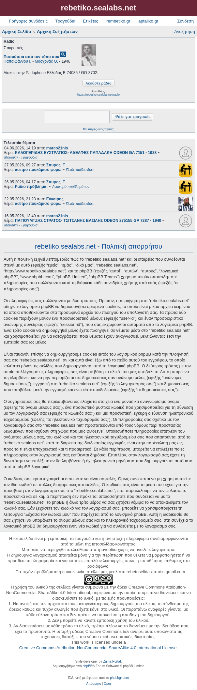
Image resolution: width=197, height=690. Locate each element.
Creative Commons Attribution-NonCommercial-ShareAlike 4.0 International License (98, 647)
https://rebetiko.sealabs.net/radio (98, 94)
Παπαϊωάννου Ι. (17, 61)
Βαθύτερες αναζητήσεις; (98, 129)
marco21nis (57, 148)
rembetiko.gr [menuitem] (118, 21)
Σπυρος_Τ (55, 165)
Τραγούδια (65, 21)
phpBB (87, 666)
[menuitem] (93, 684)
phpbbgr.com (119, 678)
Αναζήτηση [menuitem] (184, 31)
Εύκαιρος (55, 199)
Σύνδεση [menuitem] (185, 21)
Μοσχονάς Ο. (46, 61)
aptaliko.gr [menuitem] (148, 21)
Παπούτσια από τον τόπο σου (31, 56)
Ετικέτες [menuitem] (90, 21)
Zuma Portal (112, 661)
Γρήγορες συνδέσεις (28, 21)
